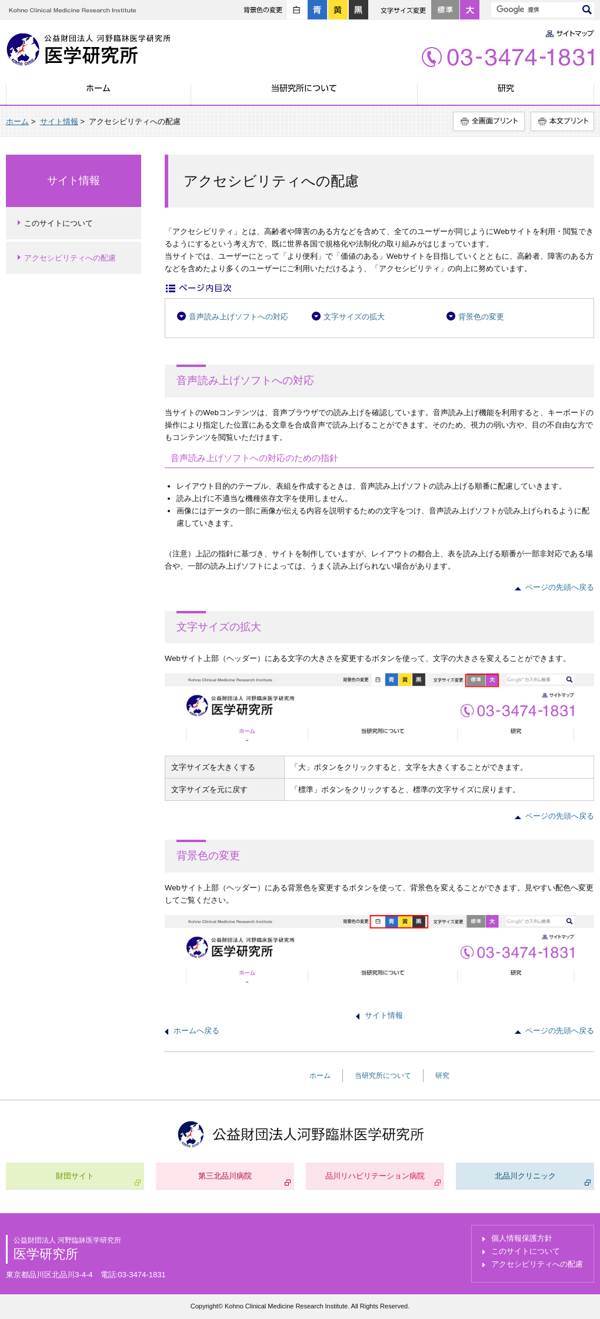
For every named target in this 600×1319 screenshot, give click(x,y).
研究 (506, 95)
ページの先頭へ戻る (559, 587)
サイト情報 (59, 121)
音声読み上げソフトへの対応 (238, 316)
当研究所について (304, 95)
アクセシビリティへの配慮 (70, 257)
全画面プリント (489, 121)
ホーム (98, 95)
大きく (469, 10)
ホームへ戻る (196, 1030)
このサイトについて (58, 223)
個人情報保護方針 (521, 1238)
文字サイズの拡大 (354, 316)
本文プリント (562, 121)
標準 (445, 10)
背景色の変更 (481, 316)
